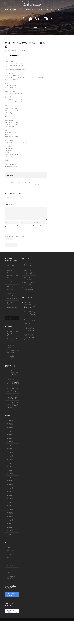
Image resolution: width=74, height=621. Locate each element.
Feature (21, 50)
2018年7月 (10, 516)
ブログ (46, 9)
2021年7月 (10, 434)
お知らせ (40, 9)
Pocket (19, 55)
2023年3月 (10, 424)
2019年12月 (10, 463)
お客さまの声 (60, 9)
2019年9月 (10, 470)
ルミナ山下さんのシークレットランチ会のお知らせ (12, 404)
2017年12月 (10, 534)
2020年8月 (10, 449)
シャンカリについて (15, 9)
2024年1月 (10, 420)
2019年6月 (10, 481)
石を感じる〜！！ (12, 290)
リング (9, 573)
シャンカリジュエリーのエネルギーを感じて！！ (12, 372)
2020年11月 (10, 445)
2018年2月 (10, 527)
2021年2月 (10, 441)
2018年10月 (10, 505)
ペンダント (10, 565)
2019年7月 (10, 477)
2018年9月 (10, 509)
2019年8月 (10, 473)
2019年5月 (10, 484)
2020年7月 (10, 452)
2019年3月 (10, 491)
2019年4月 (10, 488)
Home (6, 9)
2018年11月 (10, 502)
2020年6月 (10, 456)
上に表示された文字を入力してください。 (16, 236)
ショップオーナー (11, 50)
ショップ (52, 9)
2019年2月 (10, 495)
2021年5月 (10, 438)
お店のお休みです (12, 298)
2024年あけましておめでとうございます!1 (12, 333)
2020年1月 (10, 459)
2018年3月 (10, 523)
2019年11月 (10, 466)
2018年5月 (10, 520)
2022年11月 (10, 431)
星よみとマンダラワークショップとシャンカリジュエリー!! (12, 340)
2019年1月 (10, 498)
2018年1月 (10, 530)
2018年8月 (10, 513)
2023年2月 (10, 427)
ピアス (9, 569)
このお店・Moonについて (29, 9)
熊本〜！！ (10, 286)
